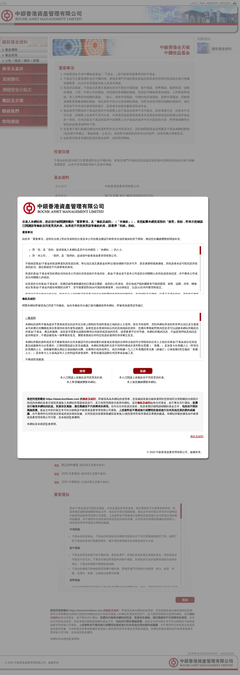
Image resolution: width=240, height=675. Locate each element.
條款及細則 (89, 401)
